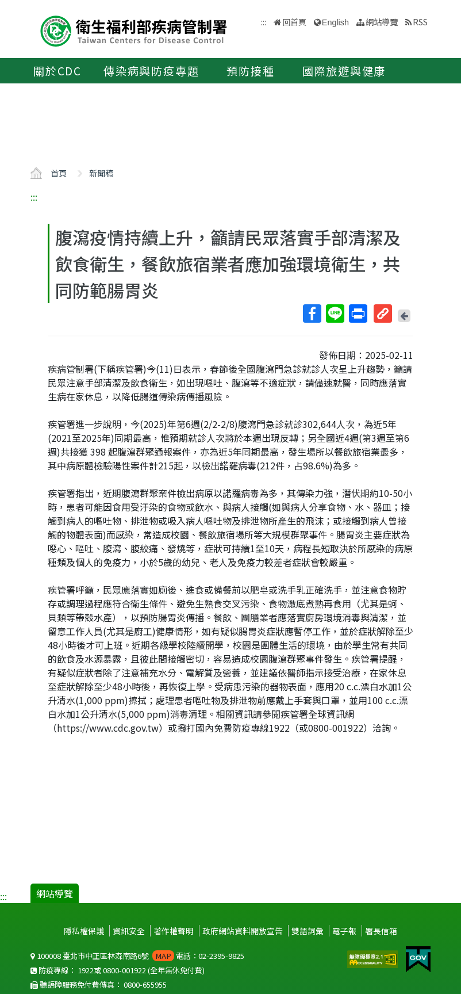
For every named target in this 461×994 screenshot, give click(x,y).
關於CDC (57, 71)
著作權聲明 (173, 930)
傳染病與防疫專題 (151, 71)
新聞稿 (101, 173)
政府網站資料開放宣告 (242, 930)
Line (334, 313)
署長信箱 (381, 930)
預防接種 (250, 71)
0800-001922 (124, 970)
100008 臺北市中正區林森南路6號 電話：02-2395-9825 (137, 955)
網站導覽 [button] (382, 22)
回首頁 (294, 22)
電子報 (344, 930)
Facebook (311, 313)
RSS (420, 22)
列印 (357, 313)
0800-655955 (145, 984)
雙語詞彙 (307, 930)
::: (33, 197)
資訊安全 (129, 930)
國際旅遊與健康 (344, 71)
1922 (86, 970)
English (335, 22)
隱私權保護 (84, 930)
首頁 (59, 173)
